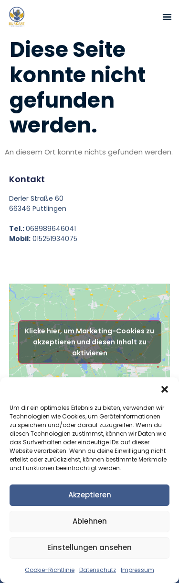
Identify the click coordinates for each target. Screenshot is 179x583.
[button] (164, 389)
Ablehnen (90, 521)
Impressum (137, 570)
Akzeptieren (89, 495)
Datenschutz (97, 570)
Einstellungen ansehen (89, 547)
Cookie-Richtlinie (49, 570)
